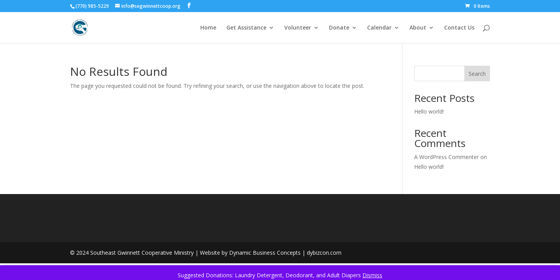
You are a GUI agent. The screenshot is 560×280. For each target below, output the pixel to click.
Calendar (379, 28)
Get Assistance (246, 28)
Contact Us (459, 28)
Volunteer (297, 28)
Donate (339, 28)
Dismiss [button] (372, 275)
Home (208, 28)
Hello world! (429, 111)
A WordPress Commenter (446, 157)
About (418, 28)
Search (477, 73)
